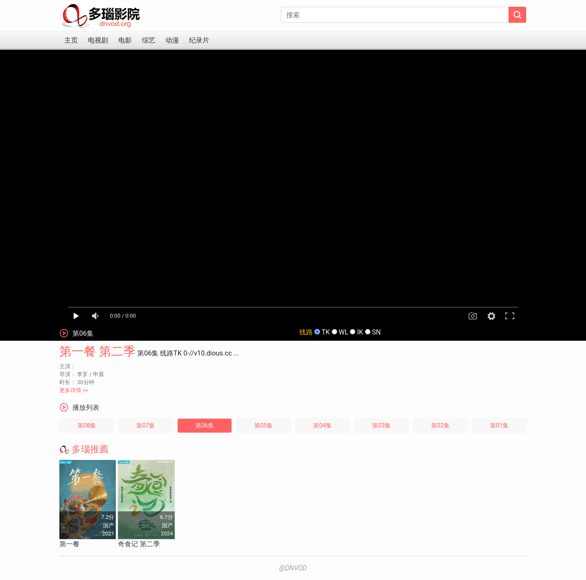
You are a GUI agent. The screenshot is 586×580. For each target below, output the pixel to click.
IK (360, 332)
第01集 (499, 425)
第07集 (145, 425)
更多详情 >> (73, 390)
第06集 (204, 425)
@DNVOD (293, 568)
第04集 (322, 425)
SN (376, 332)
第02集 (440, 425)
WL (343, 332)
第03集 (381, 425)
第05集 (263, 425)
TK (326, 332)
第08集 (86, 425)
